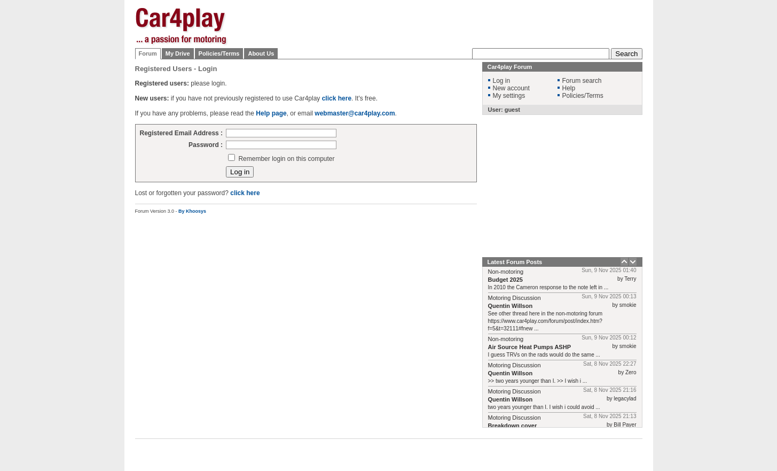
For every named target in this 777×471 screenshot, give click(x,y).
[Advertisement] (696, 168)
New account (511, 88)
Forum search (582, 80)
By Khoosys (192, 211)
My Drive (178, 53)
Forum (148, 53)
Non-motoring (506, 271)
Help (569, 88)
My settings (509, 95)
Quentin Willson (510, 306)
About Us (261, 53)
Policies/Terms (219, 53)
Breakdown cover (512, 425)
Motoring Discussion (514, 298)
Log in (502, 80)
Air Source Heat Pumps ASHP (529, 347)
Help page (271, 113)
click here (336, 98)
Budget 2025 (505, 279)
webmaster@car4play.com (355, 113)
